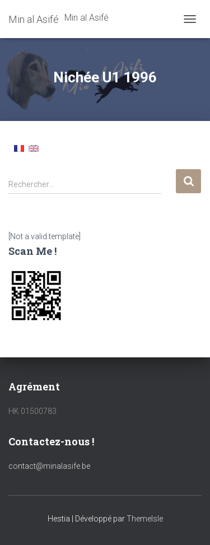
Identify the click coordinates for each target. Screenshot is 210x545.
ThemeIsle (145, 518)
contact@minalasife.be (49, 466)
